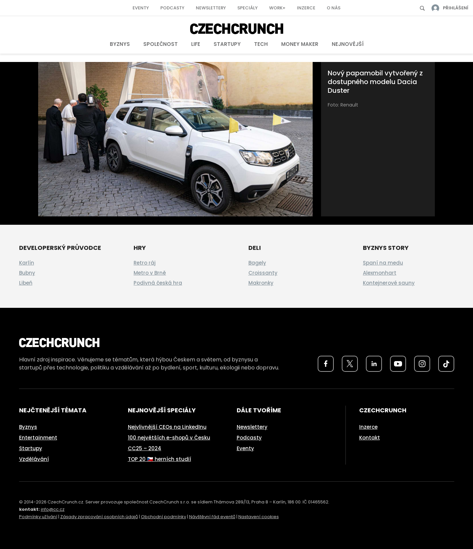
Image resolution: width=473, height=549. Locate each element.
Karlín (26, 262)
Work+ (277, 8)
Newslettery (211, 8)
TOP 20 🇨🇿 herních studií (159, 459)
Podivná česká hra (158, 282)
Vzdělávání (34, 459)
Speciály (247, 8)
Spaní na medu (383, 262)
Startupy (227, 44)
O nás (333, 8)
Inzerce (306, 8)
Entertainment (38, 437)
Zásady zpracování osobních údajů (99, 516)
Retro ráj (145, 262)
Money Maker (299, 44)
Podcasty (172, 8)
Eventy (141, 8)
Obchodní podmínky (163, 516)
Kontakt (369, 437)
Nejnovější (348, 44)
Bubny (27, 272)
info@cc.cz (53, 509)
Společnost (160, 44)
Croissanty (263, 272)
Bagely (257, 262)
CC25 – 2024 (144, 448)
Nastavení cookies (258, 516)
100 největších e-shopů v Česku (169, 437)
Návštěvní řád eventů (212, 516)
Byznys (120, 44)
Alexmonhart (379, 272)
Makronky (260, 282)
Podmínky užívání (38, 516)
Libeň (25, 282)
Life (195, 44)
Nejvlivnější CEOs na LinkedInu (167, 426)
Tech (261, 44)
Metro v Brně (150, 272)
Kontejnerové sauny (389, 282)
